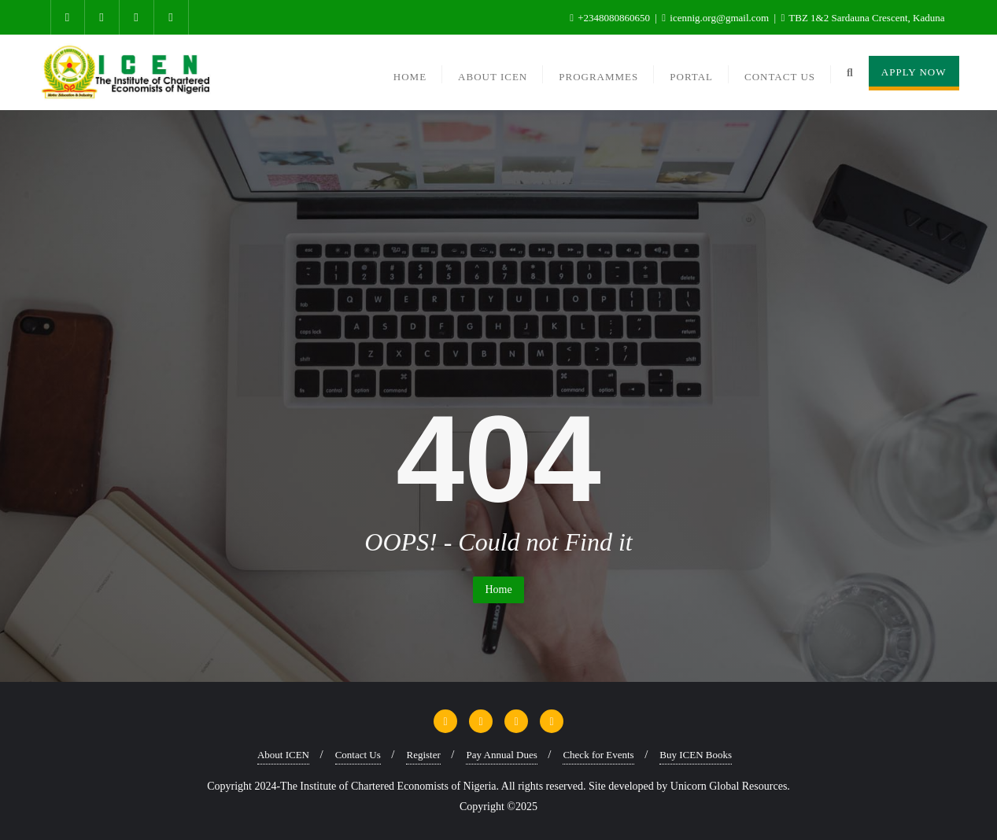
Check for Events (598, 755)
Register (423, 755)
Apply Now (914, 72)
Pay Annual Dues (501, 755)
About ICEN (283, 755)
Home (498, 589)
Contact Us (358, 755)
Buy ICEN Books (695, 755)
